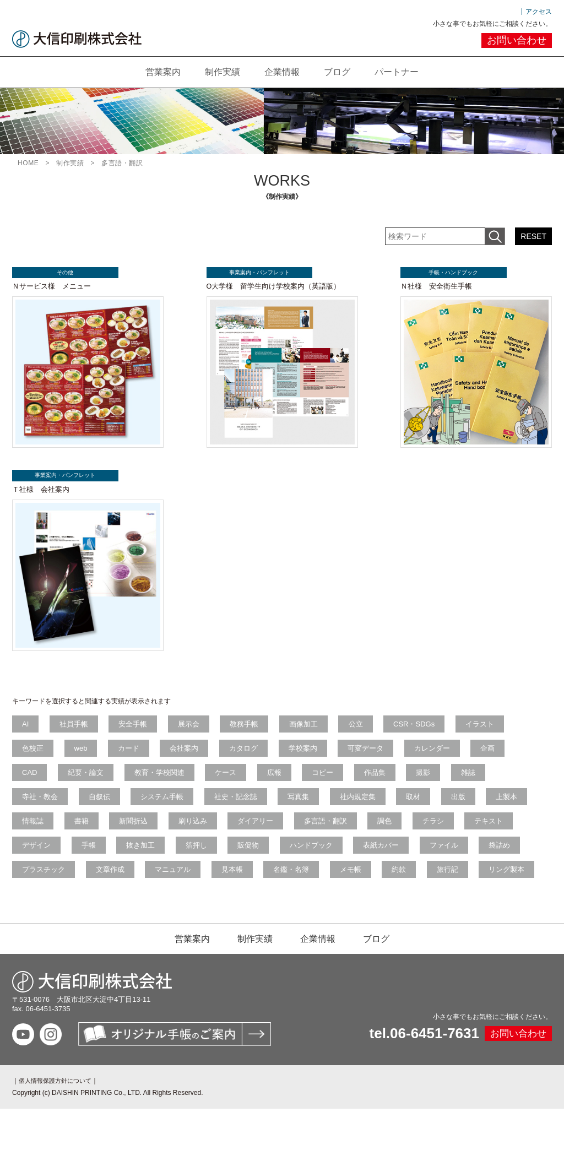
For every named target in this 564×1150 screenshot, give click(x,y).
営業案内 (156, 71)
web (84, 757)
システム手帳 (167, 808)
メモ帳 (478, 884)
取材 (427, 808)
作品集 (388, 783)
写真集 (308, 808)
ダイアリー (320, 833)
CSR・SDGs (430, 732)
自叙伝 (102, 808)
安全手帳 (138, 732)
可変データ (380, 757)
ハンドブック (384, 859)
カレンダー (448, 757)
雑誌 (486, 783)
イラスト (498, 732)
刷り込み (254, 833)
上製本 (34, 833)
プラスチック (160, 884)
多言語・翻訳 (391, 833)
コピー (334, 783)
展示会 (196, 732)
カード (134, 757)
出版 (475, 808)
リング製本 (142, 909)
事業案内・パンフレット (253, 272)
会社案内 (191, 757)
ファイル (37, 884)
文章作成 (229, 884)
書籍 (139, 833)
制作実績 (219, 71)
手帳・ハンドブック (447, 272)
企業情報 (282, 71)
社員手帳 (77, 732)
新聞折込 (193, 833)
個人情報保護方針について (58, 1122)
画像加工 (315, 732)
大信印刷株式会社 (77, 39)
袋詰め (95, 884)
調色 (453, 833)
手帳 (153, 859)
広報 (283, 783)
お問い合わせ (516, 40)
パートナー (403, 71)
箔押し (265, 859)
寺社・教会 (41, 808)
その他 (59, 272)
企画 (506, 757)
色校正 (34, 757)
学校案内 (314, 757)
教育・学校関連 (164, 783)
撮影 (439, 783)
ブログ (340, 71)
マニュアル (294, 884)
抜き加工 (207, 859)
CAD (30, 783)
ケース (233, 783)
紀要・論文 (89, 783)
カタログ (253, 757)
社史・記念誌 (243, 808)
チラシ (503, 833)
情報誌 (88, 833)
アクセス (538, 11)
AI (26, 732)
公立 (369, 732)
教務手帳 (254, 732)
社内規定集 (370, 808)
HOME (28, 162)
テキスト (37, 859)
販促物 (319, 859)
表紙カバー (457, 859)
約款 (30, 909)
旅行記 (81, 909)
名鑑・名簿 (417, 884)
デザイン (99, 859)
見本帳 (355, 884)
